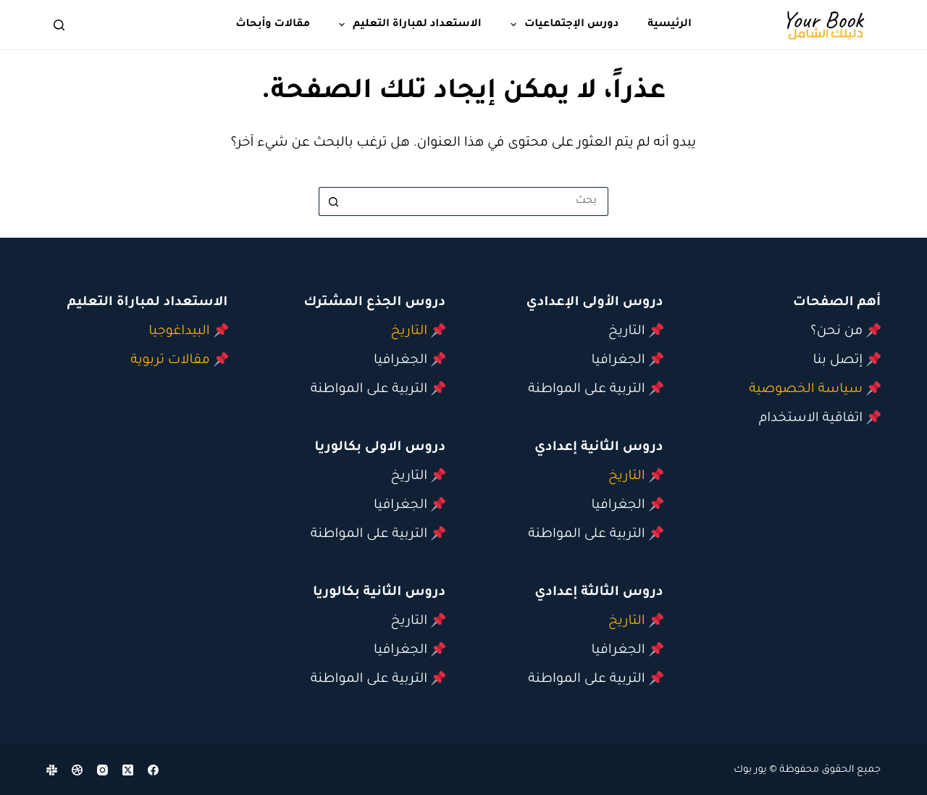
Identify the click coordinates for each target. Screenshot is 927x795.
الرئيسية (669, 24)
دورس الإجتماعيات (562, 24)
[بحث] (59, 25)
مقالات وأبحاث (272, 24)
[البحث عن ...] (478, 201)
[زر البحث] (333, 201)
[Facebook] (153, 770)
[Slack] (51, 770)
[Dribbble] (77, 770)
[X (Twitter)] (127, 770)
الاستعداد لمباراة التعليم (407, 24)
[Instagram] (102, 770)
